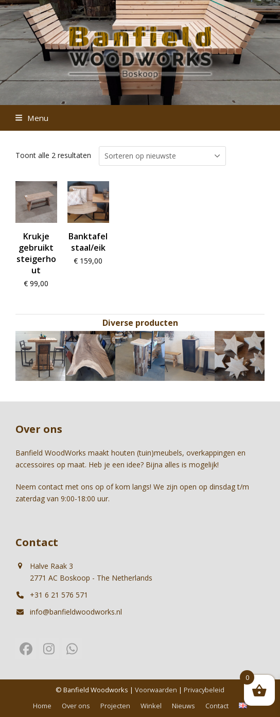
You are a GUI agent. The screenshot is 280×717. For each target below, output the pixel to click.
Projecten (115, 705)
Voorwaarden (156, 689)
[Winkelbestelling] (162, 156)
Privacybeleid (204, 689)
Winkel (151, 705)
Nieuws (183, 705)
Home (42, 705)
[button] (31, 118)
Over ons (76, 705)
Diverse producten (140, 322)
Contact (217, 705)
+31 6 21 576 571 (59, 595)
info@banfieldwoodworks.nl (76, 612)
